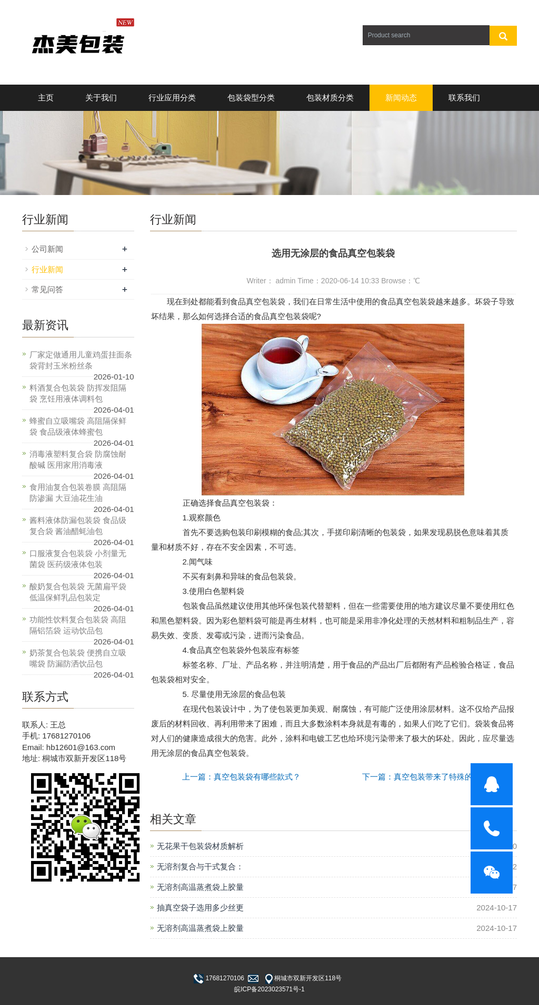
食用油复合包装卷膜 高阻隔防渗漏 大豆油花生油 (77, 492)
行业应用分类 (172, 97)
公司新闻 (47, 248)
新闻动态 (401, 97)
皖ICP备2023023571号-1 (269, 989)
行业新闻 (47, 269)
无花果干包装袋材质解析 (200, 846)
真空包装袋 (265, 301)
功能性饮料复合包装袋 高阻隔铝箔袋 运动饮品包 (77, 625)
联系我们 (464, 97)
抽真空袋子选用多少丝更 (200, 907)
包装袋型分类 (251, 97)
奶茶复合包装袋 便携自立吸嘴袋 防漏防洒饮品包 (77, 658)
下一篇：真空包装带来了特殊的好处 (425, 776)
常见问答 (47, 289)
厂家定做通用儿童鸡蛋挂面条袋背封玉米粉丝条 (80, 360)
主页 (46, 97)
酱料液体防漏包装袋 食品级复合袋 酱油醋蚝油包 (77, 526)
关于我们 (101, 97)
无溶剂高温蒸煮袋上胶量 (200, 887)
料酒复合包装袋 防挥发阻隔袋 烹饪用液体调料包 (77, 393)
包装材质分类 (330, 97)
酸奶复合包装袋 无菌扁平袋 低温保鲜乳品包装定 (77, 592)
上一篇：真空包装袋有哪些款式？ (241, 776)
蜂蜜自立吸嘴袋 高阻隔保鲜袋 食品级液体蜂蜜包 (77, 426)
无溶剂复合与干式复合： (200, 866)
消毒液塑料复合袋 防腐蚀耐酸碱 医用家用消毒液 (77, 459)
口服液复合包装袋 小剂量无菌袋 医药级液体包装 (77, 559)
